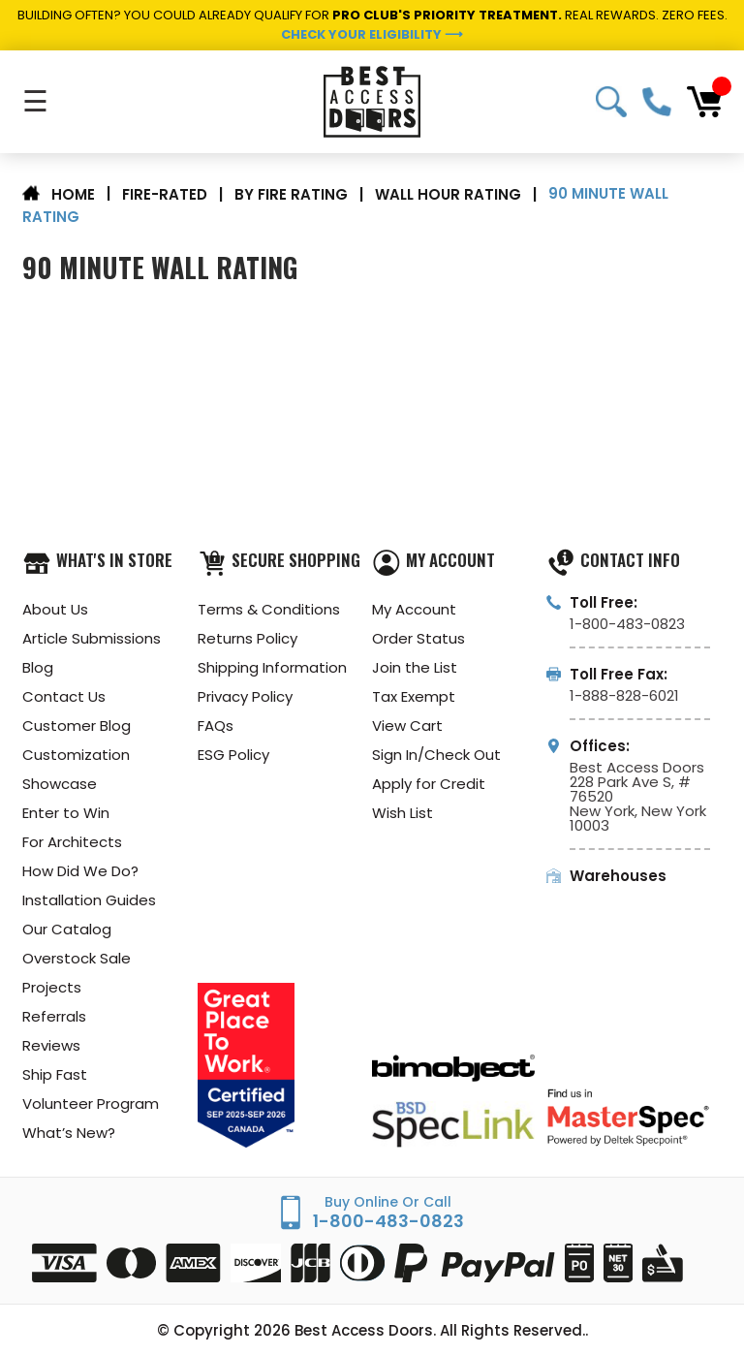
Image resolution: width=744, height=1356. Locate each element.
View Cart (407, 725)
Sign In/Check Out (436, 754)
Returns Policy (247, 638)
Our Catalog (66, 929)
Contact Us (64, 696)
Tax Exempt (413, 696)
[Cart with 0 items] (704, 101)
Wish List (402, 813)
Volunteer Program (90, 1103)
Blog (37, 667)
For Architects (72, 842)
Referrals (54, 1016)
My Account (414, 609)
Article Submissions (91, 638)
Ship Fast (54, 1074)
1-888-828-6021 (624, 695)
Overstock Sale (76, 958)
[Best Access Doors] (371, 102)
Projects (51, 987)
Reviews (51, 1045)
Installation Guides (89, 900)
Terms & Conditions (269, 609)
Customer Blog (76, 725)
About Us (55, 609)
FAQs (215, 725)
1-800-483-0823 (656, 101)
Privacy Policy (245, 696)
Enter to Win (65, 813)
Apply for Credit (428, 783)
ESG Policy (233, 754)
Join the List (414, 667)
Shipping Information (272, 667)
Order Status (418, 638)
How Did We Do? (80, 871)
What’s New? (68, 1132)
